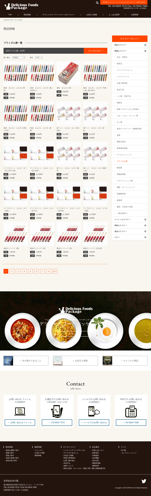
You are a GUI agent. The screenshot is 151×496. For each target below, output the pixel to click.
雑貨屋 (119, 200)
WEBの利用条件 (69, 458)
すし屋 (119, 122)
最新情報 (38, 447)
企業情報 (134, 15)
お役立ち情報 (91, 15)
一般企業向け (122, 213)
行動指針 (95, 455)
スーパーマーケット (125, 70)
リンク (123, 447)
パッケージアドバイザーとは (74, 450)
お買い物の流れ (69, 460)
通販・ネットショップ (125, 187)
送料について (68, 466)
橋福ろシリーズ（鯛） (12, 248)
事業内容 (95, 466)
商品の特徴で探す (12, 458)
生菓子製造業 (122, 83)
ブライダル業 (122, 161)
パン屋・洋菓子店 (124, 96)
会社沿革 (95, 460)
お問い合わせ (141, 2)
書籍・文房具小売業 (125, 207)
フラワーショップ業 (125, 181)
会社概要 (95, 458)
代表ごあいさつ (98, 450)
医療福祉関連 (122, 148)
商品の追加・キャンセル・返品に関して (78, 468)
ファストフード (123, 77)
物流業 (119, 168)
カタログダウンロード (128, 2)
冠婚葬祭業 (121, 194)
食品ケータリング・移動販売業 (129, 129)
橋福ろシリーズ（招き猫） (93, 248)
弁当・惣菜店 (122, 57)
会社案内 (95, 447)
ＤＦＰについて (69, 447)
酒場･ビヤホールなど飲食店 (128, 109)
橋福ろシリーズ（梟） (38, 248)
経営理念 (95, 453)
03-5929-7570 (58, 422)
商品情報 (27, 15)
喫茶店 (119, 64)
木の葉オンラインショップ (111, 2)
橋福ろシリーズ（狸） (65, 248)
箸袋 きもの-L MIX (64, 88)
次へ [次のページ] (55, 271)
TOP (10, 15)
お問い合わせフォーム (21, 422)
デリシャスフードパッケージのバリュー (58, 15)
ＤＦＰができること (70, 453)
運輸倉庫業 (121, 174)
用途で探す (10, 455)
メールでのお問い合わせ (95, 422)
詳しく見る (76, 334)
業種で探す (10, 453)
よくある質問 (114, 15)
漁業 (118, 135)
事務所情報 (96, 463)
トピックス (39, 450)
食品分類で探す (11, 460)
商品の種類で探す (12, 450)
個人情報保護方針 (98, 468)
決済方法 (66, 463)
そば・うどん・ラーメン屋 (127, 116)
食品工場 (120, 90)
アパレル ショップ (124, 155)
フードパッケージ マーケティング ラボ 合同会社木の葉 (21, 6)
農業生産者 (121, 142)
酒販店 (119, 103)
